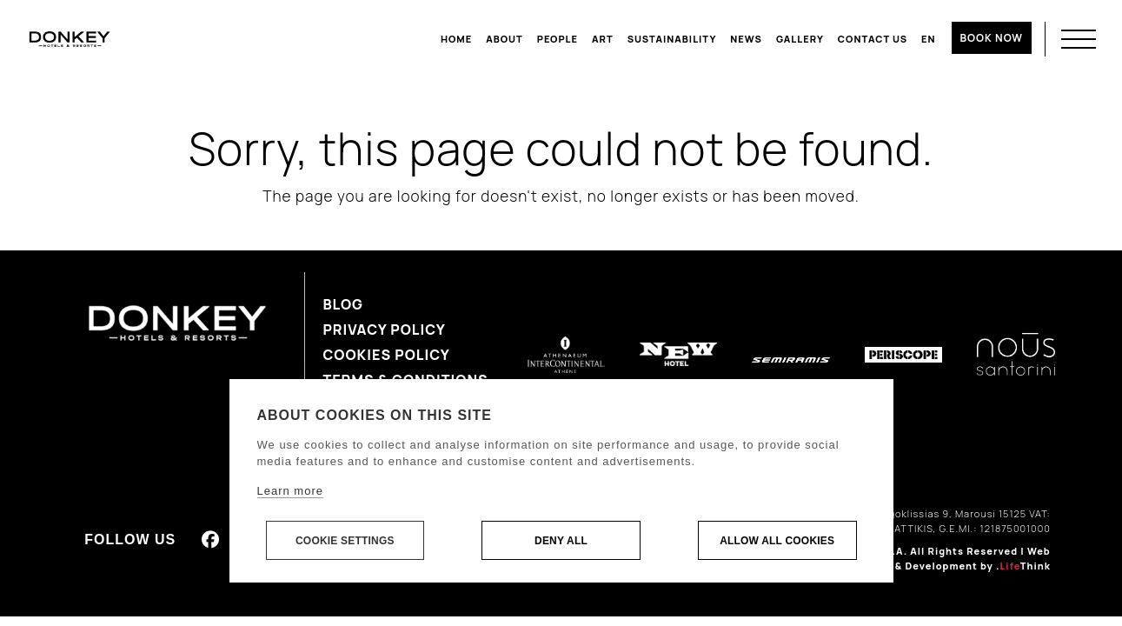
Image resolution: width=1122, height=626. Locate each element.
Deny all (561, 541)
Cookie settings (345, 541)
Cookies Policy (385, 354)
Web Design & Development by (952, 558)
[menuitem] (928, 39)
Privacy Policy (383, 329)
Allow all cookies (777, 541)
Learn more (290, 490)
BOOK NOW (991, 37)
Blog (342, 304)
